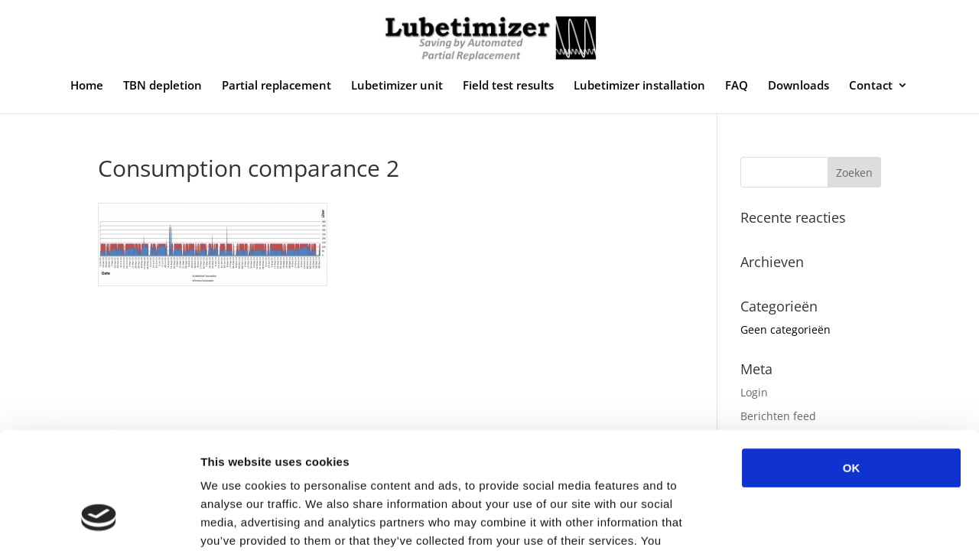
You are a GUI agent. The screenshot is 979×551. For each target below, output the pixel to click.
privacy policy (411, 458)
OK (851, 367)
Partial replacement (276, 86)
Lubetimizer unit (397, 86)
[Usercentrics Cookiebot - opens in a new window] (99, 521)
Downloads (798, 86)
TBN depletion (162, 86)
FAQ (736, 86)
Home (86, 86)
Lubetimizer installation (639, 86)
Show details (802, 520)
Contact (871, 86)
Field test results (508, 86)
